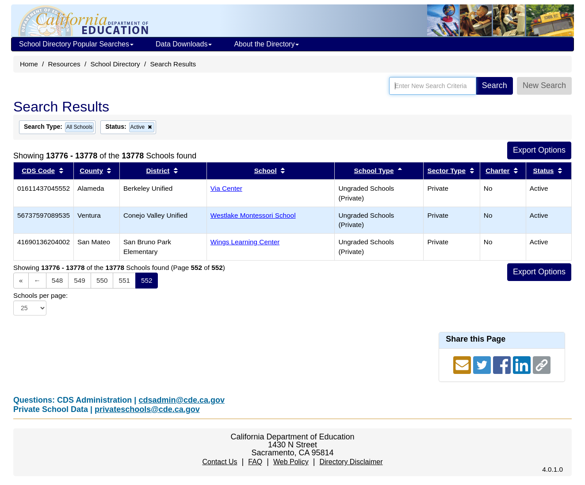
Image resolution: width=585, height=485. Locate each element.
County (91, 170)
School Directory (115, 64)
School (265, 170)
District (158, 170)
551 (124, 280)
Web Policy (291, 462)
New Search (544, 85)
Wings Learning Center (244, 242)
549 (79, 280)
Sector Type (446, 170)
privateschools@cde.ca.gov (147, 409)
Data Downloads (184, 44)
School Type (374, 170)
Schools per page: (40, 295)
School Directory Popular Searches (76, 44)
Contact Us (219, 462)
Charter (497, 170)
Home (29, 64)
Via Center (226, 188)
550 (102, 280)
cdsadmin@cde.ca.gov (181, 400)
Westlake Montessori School (253, 215)
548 (57, 280)
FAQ (255, 462)
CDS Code (38, 170)
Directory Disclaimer (350, 462)
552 (147, 280)
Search (494, 85)
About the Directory (266, 44)
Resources (64, 64)
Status (543, 170)
